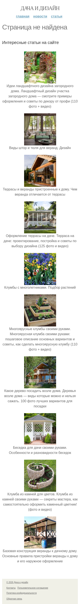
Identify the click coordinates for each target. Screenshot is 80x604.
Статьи (56, 16)
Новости (40, 16)
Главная (22, 16)
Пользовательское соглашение (32, 588)
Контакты (11, 588)
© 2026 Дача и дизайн (17, 582)
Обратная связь (14, 599)
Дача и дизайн (40, 8)
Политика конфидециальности (21, 593)
